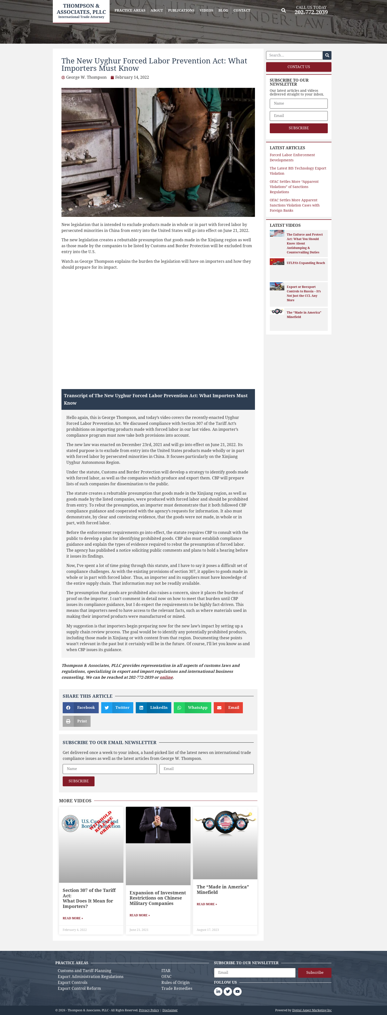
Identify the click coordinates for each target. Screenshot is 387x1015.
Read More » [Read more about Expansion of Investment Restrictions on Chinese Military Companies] (140, 915)
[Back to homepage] (81, 11)
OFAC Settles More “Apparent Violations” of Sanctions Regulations (294, 187)
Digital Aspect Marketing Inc (312, 1010)
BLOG (223, 10)
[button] (284, 10)
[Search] (327, 55)
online (166, 677)
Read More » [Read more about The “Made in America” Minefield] (207, 904)
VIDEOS (206, 10)
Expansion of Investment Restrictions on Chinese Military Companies (158, 898)
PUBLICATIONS (181, 10)
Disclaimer (170, 1010)
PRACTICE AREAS (130, 10)
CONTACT (241, 10)
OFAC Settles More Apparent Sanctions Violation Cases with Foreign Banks (295, 205)
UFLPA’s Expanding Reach (306, 263)
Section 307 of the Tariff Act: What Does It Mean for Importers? (89, 898)
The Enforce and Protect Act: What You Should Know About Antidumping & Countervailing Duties (305, 243)
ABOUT (157, 10)
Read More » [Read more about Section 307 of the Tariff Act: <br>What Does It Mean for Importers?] (73, 918)
